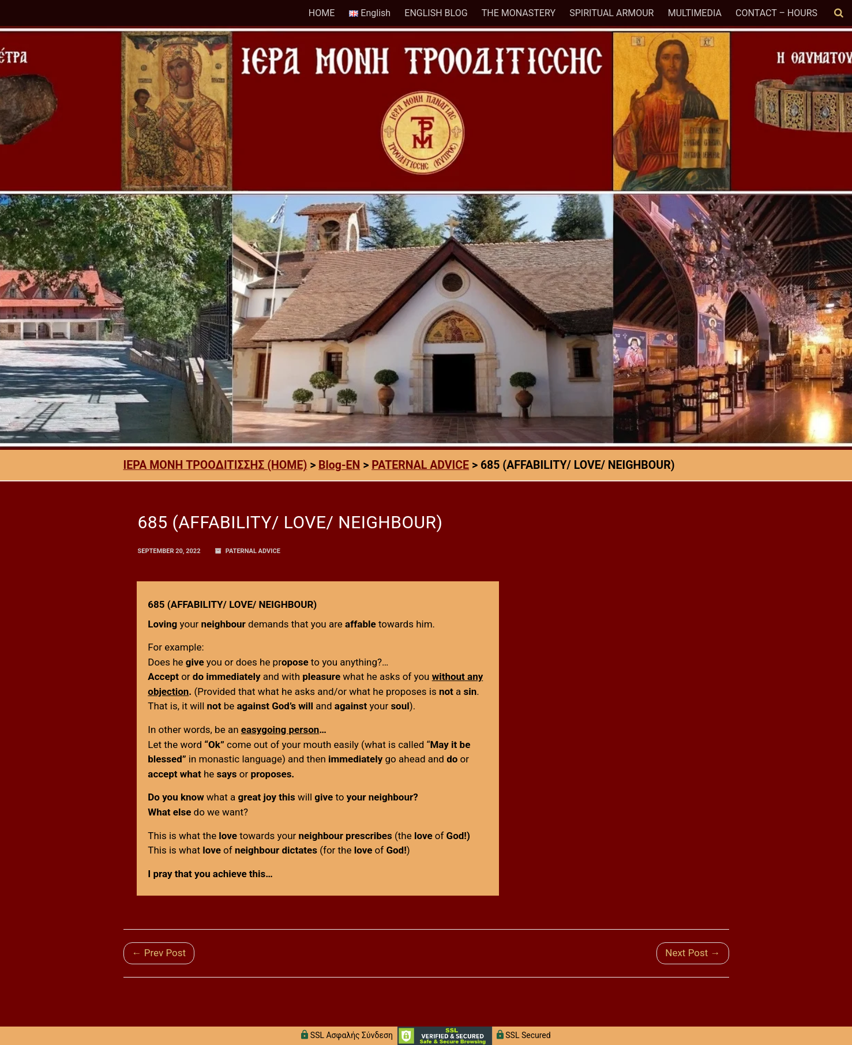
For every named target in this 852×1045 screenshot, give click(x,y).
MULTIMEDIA (695, 12)
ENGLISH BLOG (435, 12)
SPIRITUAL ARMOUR (611, 12)
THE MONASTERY (519, 12)
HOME (322, 12)
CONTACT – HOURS (776, 12)
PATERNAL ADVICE (253, 551)
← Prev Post (159, 952)
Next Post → (692, 952)
